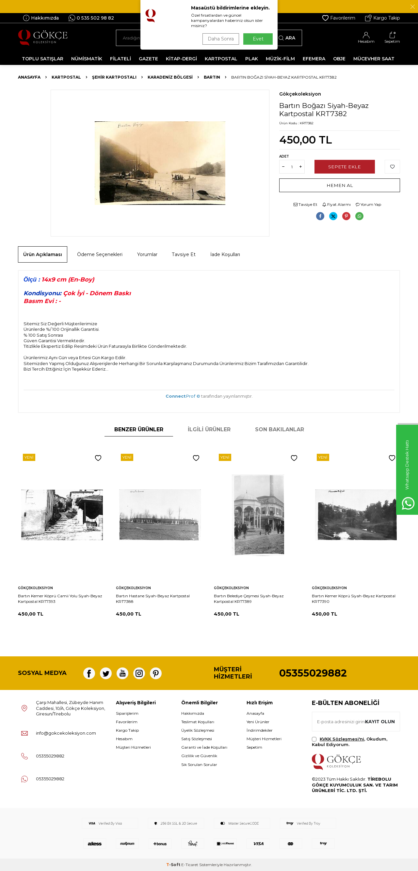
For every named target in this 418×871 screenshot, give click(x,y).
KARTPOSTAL (221, 59)
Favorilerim (338, 18)
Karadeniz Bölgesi (170, 77)
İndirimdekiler (260, 730)
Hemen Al (340, 185)
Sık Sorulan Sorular (199, 764)
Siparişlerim (127, 713)
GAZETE (148, 59)
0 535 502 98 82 (91, 18)
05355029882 (313, 673)
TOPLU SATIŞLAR (42, 59)
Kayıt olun (379, 721)
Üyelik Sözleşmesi (197, 730)
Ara (287, 38)
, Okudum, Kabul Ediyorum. (349, 741)
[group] (160, 163)
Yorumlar (147, 254)
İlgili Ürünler (209, 429)
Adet (284, 156)
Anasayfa (29, 77)
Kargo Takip (382, 18)
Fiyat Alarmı (336, 204)
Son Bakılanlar (279, 429)
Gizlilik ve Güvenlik (199, 755)
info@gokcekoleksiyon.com (66, 733)
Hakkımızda (41, 18)
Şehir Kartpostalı (114, 77)
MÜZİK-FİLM (280, 59)
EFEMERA (314, 59)
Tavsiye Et (305, 204)
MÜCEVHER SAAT (373, 59)
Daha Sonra (220, 39)
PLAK (251, 59)
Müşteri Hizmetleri (133, 747)
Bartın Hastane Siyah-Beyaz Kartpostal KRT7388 (153, 598)
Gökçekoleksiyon (300, 94)
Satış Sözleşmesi (196, 738)
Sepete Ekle (344, 167)
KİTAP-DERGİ (181, 59)
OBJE (339, 59)
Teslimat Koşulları (197, 721)
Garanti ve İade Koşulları (204, 747)
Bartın (212, 77)
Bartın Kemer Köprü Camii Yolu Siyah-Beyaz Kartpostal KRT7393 (60, 598)
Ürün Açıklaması (42, 254)
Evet (258, 39)
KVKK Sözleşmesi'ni (342, 738)
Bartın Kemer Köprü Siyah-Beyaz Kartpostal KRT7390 (353, 598)
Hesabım (124, 738)
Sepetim (254, 747)
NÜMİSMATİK (86, 59)
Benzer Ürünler (138, 429)
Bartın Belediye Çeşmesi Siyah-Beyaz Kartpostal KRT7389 (249, 598)
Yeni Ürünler (258, 721)
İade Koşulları (225, 254)
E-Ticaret (189, 864)
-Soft (173, 864)
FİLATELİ (120, 59)
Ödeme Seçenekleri (99, 254)
